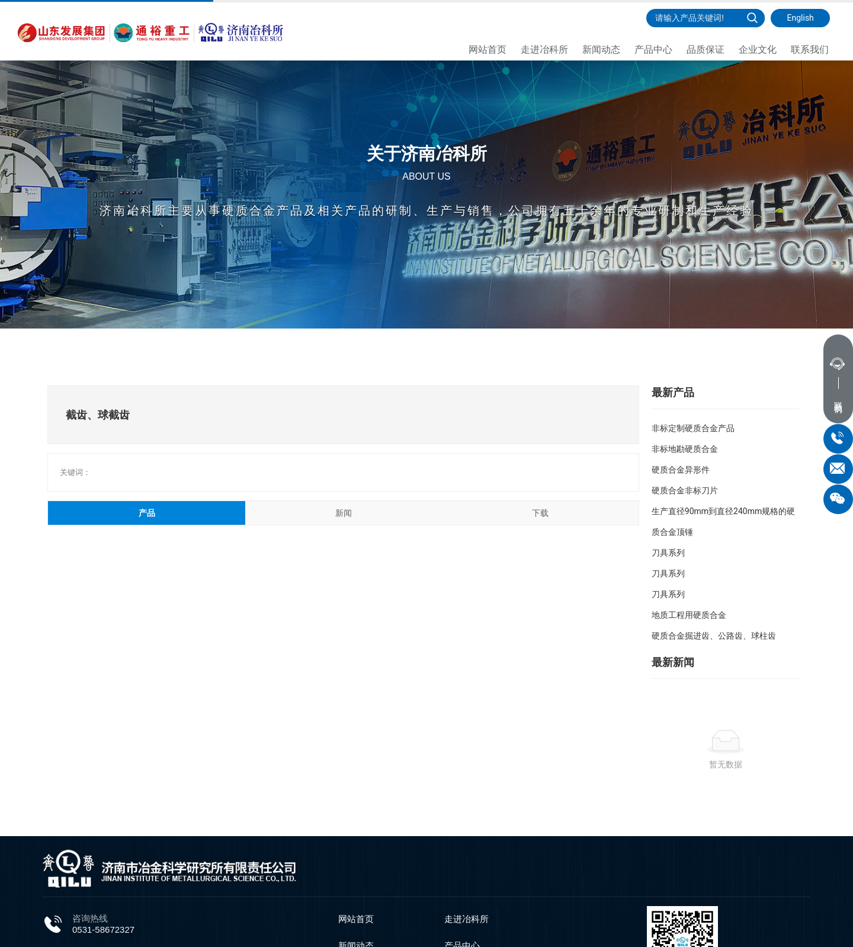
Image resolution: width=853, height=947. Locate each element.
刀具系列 (668, 552)
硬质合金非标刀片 (685, 490)
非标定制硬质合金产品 (693, 428)
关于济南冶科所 (427, 124)
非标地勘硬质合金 (685, 449)
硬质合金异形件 (681, 469)
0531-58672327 (103, 929)
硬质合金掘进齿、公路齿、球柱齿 (714, 635)
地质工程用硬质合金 (689, 615)
